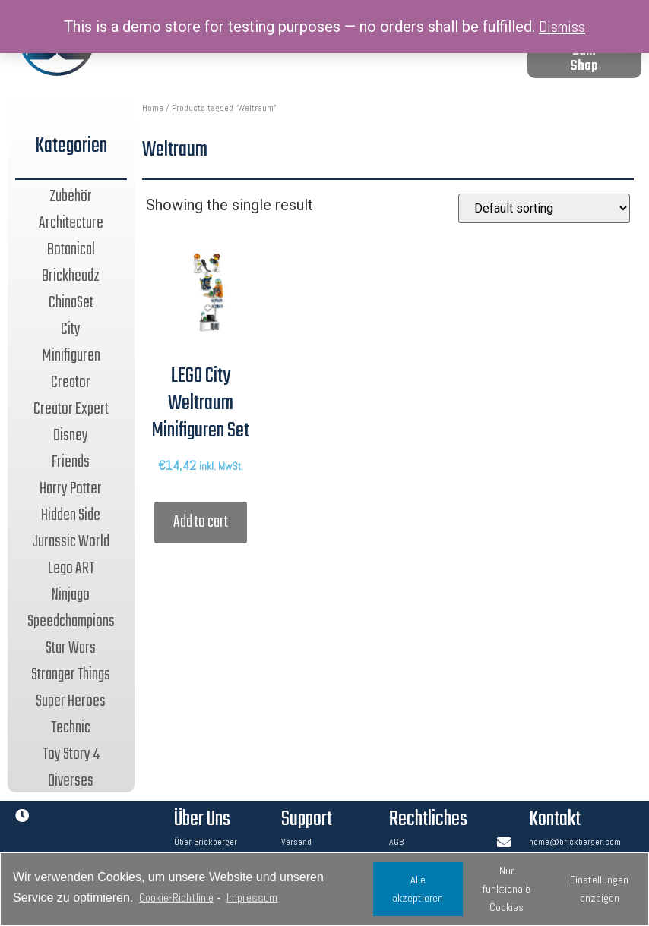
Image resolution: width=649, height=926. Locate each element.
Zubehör (70, 196)
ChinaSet (71, 302)
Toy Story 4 (71, 754)
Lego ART (71, 568)
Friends (71, 462)
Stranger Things (70, 674)
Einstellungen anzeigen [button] (599, 889)
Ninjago (71, 595)
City (71, 329)
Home (152, 108)
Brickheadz (71, 276)
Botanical (71, 249)
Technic (70, 728)
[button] (584, 59)
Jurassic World (70, 542)
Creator (70, 382)
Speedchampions (71, 621)
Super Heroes (71, 701)
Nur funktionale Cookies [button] (506, 889)
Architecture (71, 223)
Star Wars (71, 648)
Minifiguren (71, 356)
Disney (70, 435)
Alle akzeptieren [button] (417, 889)
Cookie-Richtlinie (176, 898)
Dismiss (562, 26)
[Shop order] (544, 208)
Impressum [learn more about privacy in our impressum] (251, 898)
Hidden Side (70, 515)
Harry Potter (71, 488)
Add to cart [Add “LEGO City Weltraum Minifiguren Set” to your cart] (200, 522)
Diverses (70, 781)
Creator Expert (71, 409)
